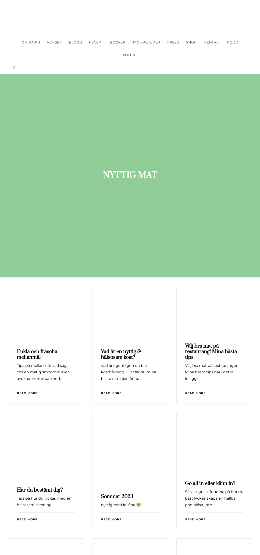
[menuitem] (30, 42)
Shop (191, 42)
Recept (96, 42)
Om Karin (30, 42)
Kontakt (131, 55)
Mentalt (211, 42)
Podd (233, 42)
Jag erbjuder (146, 42)
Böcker (117, 42)
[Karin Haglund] (130, 18)
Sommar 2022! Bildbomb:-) (201, 487)
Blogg (75, 42)
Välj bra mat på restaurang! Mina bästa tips (211, 225)
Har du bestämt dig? (40, 363)
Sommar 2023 (117, 370)
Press (173, 42)
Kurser (54, 42)
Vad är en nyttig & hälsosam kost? (121, 228)
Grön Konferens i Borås (43, 483)
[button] (13, 67)
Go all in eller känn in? (210, 357)
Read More (27, 266)
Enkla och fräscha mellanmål (37, 228)
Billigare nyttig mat (122, 483)
